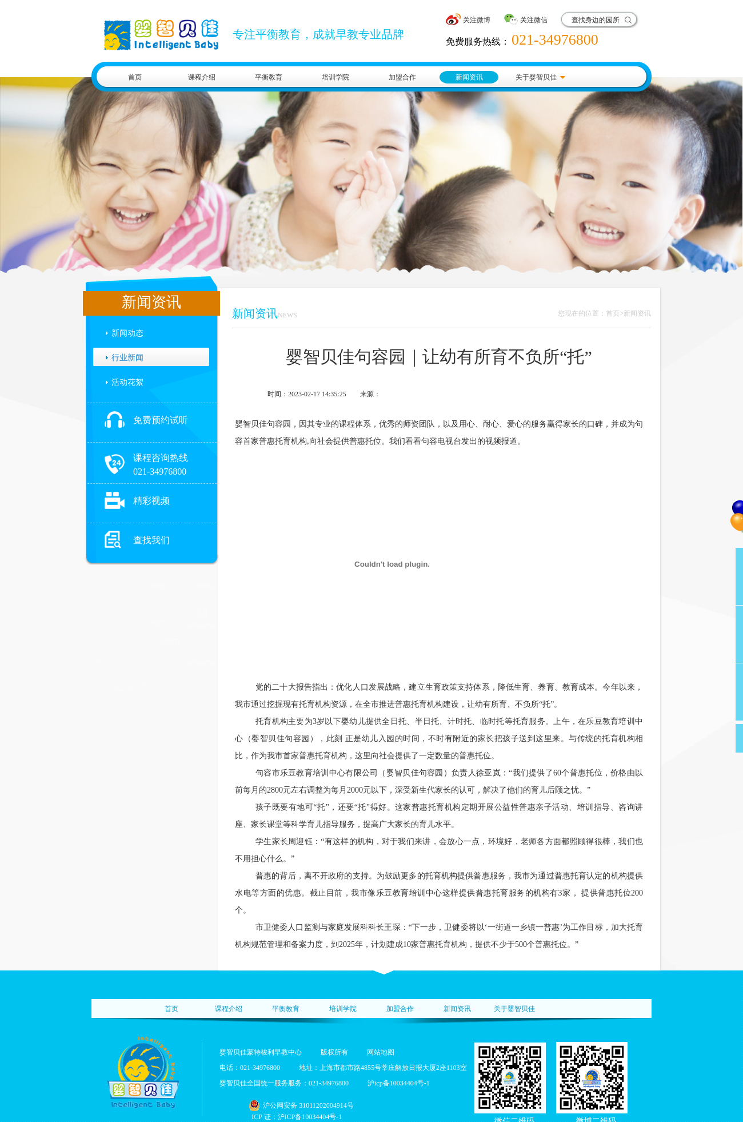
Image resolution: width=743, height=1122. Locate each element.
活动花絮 (127, 382)
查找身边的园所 (596, 20)
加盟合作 (402, 77)
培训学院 (335, 77)
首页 (135, 77)
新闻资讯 (469, 77)
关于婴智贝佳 (536, 77)
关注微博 (476, 20)
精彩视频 (151, 501)
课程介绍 (201, 77)
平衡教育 (268, 77)
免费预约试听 (160, 420)
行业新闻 (127, 357)
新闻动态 (127, 333)
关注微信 (534, 20)
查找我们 (151, 540)
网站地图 (380, 1052)
